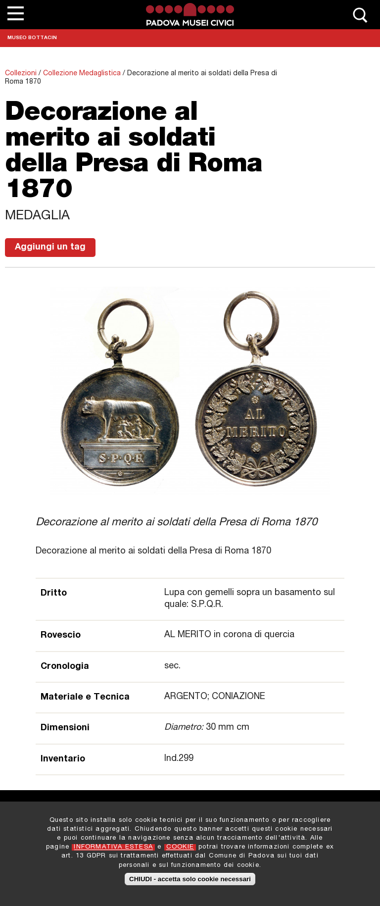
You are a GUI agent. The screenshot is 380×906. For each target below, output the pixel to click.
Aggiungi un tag (50, 247)
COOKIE (180, 851)
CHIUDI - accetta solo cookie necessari (190, 882)
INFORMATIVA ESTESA (113, 851)
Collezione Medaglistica (82, 73)
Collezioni (21, 73)
